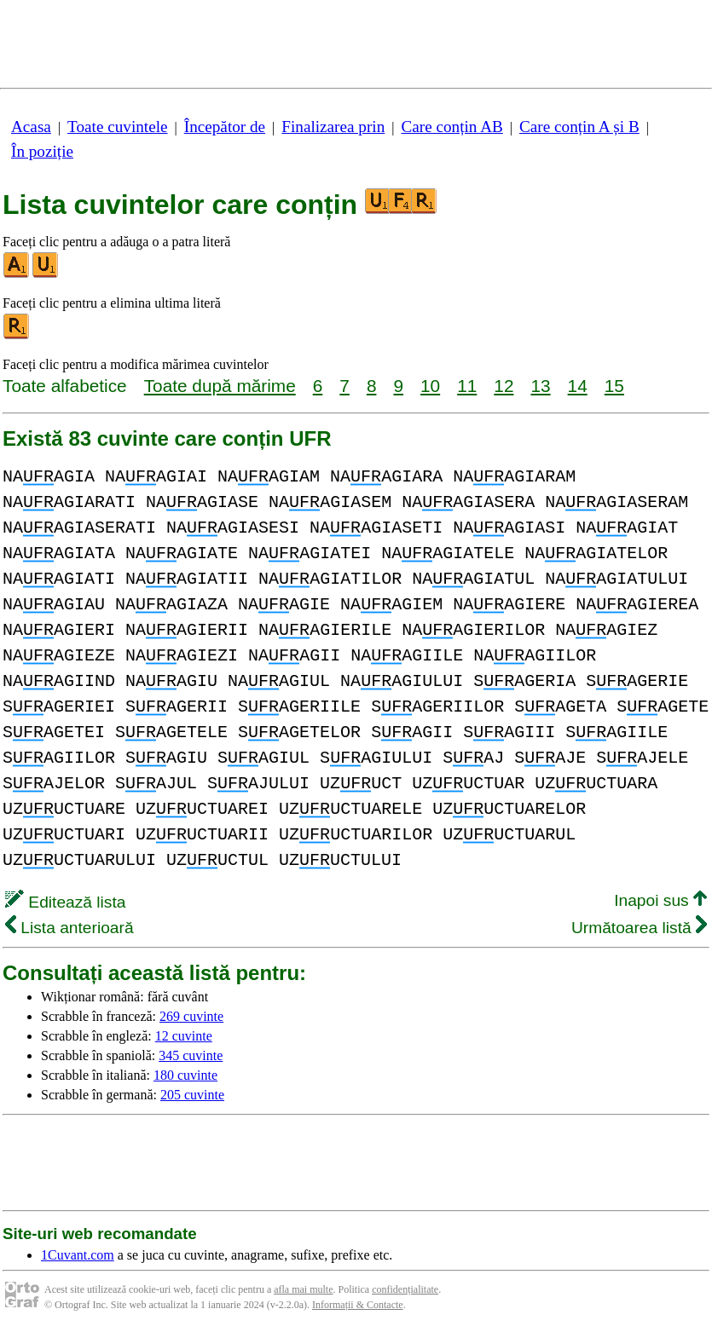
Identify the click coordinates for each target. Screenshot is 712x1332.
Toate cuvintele (117, 127)
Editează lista (65, 902)
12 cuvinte (183, 1036)
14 (578, 385)
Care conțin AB (451, 127)
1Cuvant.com (77, 1255)
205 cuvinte (192, 1094)
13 (540, 385)
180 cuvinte (185, 1075)
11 (467, 385)
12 (503, 385)
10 (430, 385)
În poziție (42, 151)
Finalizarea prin (333, 127)
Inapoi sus (660, 900)
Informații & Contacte (357, 1305)
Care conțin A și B (579, 127)
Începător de (224, 127)
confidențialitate (405, 1289)
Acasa (31, 127)
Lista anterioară (69, 928)
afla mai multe (303, 1289)
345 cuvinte (191, 1055)
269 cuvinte (191, 1016)
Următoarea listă (639, 928)
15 (614, 385)
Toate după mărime (220, 385)
